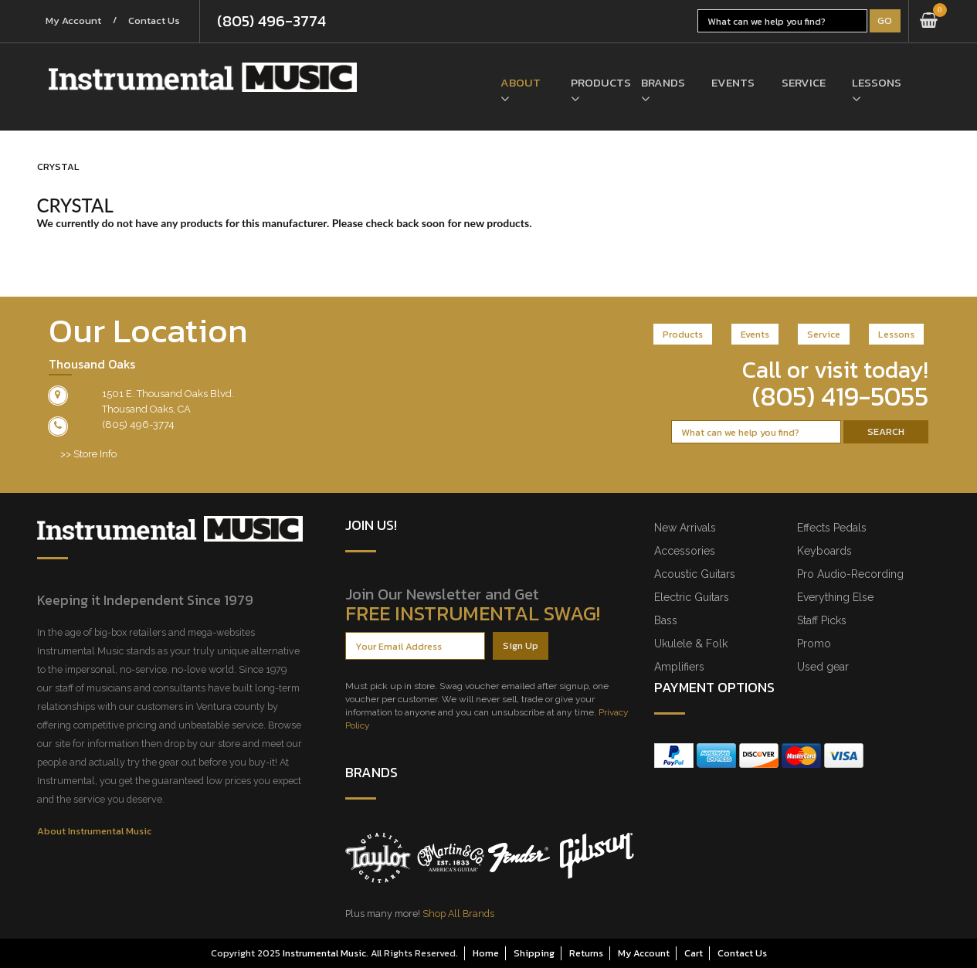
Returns (586, 953)
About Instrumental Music (94, 831)
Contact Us (155, 21)
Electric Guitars (691, 597)
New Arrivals (685, 527)
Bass (665, 620)
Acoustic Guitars (694, 574)
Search (885, 431)
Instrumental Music (324, 953)
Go (884, 20)
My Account (74, 21)
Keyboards (824, 551)
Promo (814, 643)
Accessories (684, 551)
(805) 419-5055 (840, 396)
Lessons (875, 82)
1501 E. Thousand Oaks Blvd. (168, 393)
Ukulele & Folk (691, 643)
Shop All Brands (458, 913)
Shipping (534, 953)
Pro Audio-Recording (850, 574)
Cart (693, 953)
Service (804, 82)
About (520, 82)
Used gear (823, 667)
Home (486, 953)
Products (594, 82)
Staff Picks (821, 620)
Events (733, 82)
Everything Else (835, 597)
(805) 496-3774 (272, 20)
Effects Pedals (832, 527)
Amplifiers (679, 667)
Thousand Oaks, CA (146, 409)
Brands (663, 82)
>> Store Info (88, 454)
